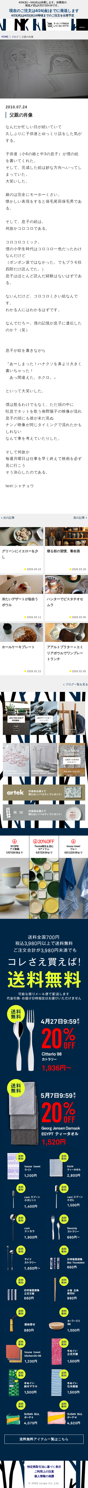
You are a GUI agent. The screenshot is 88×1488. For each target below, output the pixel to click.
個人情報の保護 (44, 1476)
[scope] (13, 25)
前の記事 (79, 517)
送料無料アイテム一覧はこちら (44, 1439)
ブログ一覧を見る (76, 684)
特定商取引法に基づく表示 (44, 1466)
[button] (82, 25)
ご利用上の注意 (44, 1471)
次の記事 (9, 517)
